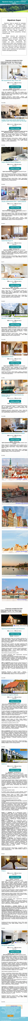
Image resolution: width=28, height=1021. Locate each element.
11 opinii (21, 706)
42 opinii (20, 367)
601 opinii (20, 251)
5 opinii (25, 444)
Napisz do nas (16, 1018)
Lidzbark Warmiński (22, 682)
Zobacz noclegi (15, 87)
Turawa (25, 859)
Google (3, 1008)
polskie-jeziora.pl (24, 0)
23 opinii (19, 132)
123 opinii (20, 957)
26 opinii (25, 289)
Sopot (25, 148)
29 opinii (24, 90)
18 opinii (22, 328)
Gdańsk (25, 66)
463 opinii (24, 172)
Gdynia (25, 420)
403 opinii (18, 775)
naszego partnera (16, 98)
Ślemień (25, 616)
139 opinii (17, 882)
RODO (13, 1013)
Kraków (25, 933)
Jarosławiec (24, 752)
